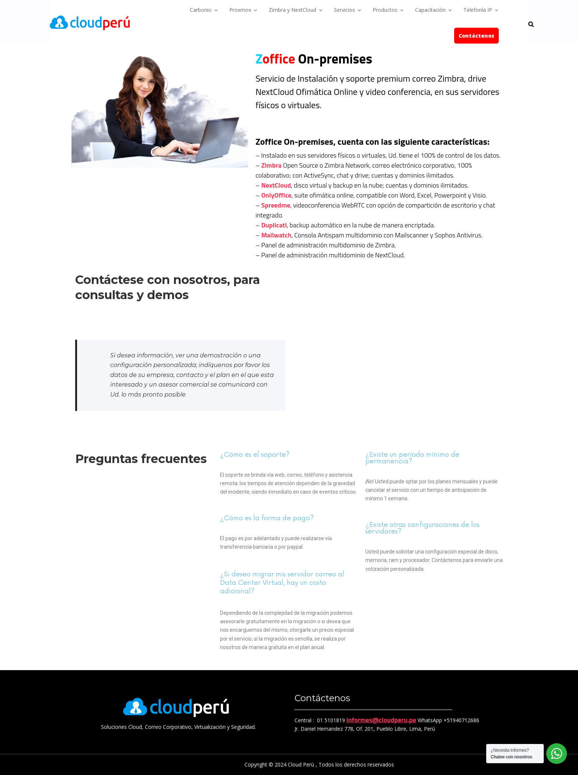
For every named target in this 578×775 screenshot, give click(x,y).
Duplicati (274, 225)
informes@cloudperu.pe (381, 720)
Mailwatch (276, 235)
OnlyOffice (276, 195)
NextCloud (276, 185)
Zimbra (271, 165)
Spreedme (275, 205)
